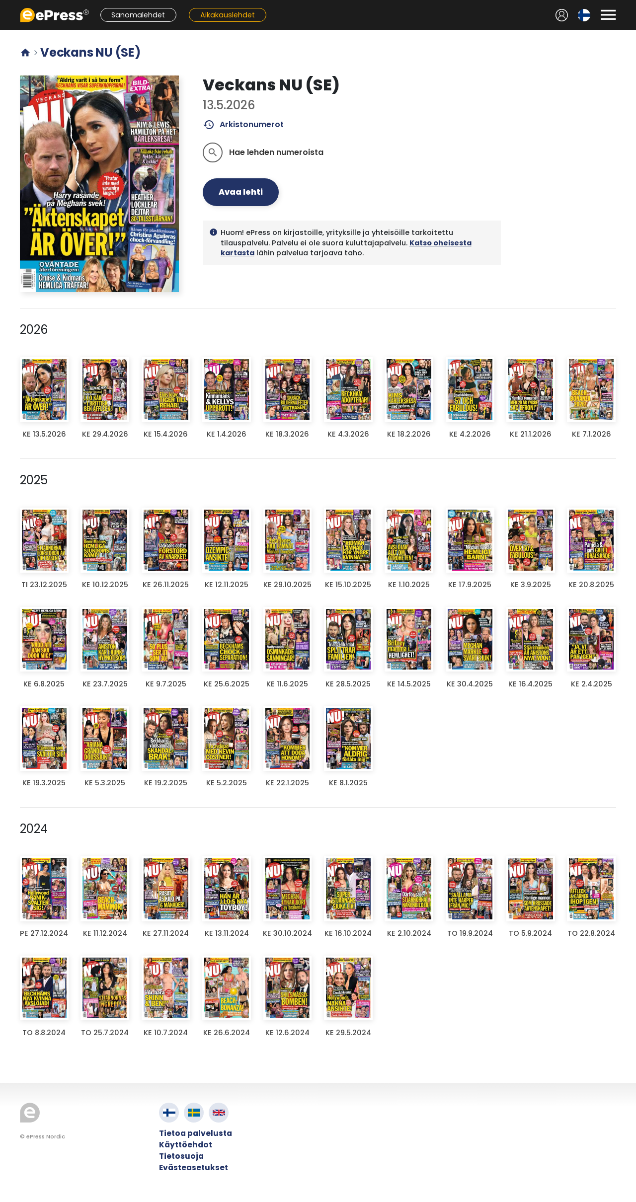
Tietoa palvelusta (195, 1133)
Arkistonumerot (243, 125)
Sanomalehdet (138, 15)
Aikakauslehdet (227, 15)
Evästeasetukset (193, 1167)
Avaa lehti (241, 192)
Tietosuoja (181, 1156)
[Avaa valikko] (608, 15)
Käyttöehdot (185, 1144)
